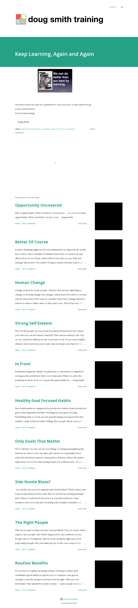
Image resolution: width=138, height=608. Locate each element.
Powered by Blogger (69, 599)
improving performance (31, 129)
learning (46, 129)
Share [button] (92, 129)
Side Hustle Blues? (32, 481)
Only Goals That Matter (37, 441)
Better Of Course (31, 242)
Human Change (30, 282)
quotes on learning (66, 129)
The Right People (31, 522)
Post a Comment (29, 224)
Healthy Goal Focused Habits (43, 400)
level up (54, 129)
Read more (82, 224)
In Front (23, 363)
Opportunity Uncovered (38, 205)
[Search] (113, 7)
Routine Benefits (31, 563)
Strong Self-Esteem (33, 323)
